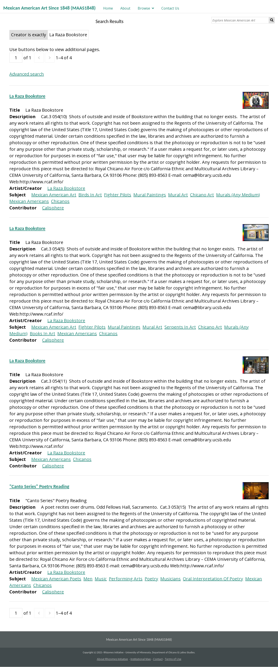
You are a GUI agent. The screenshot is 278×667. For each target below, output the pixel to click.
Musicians (170, 579)
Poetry (151, 579)
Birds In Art (90, 195)
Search (272, 20)
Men (88, 579)
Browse (144, 8)
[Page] (15, 58)
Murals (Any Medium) (238, 195)
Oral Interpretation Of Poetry (213, 579)
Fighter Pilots (117, 195)
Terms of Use (173, 659)
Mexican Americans (29, 201)
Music (101, 579)
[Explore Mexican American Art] (240, 20)
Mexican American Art (53, 195)
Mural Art (178, 195)
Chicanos (60, 201)
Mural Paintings (149, 195)
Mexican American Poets (56, 579)
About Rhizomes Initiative (112, 659)
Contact (158, 659)
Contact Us (170, 8)
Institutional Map (141, 659)
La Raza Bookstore (27, 96)
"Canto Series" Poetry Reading (39, 486)
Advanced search (26, 74)
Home (108, 8)
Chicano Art (202, 195)
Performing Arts (125, 579)
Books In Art (42, 333)
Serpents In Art (180, 327)
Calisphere (53, 208)
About (125, 8)
